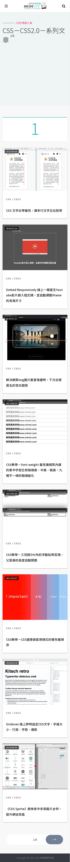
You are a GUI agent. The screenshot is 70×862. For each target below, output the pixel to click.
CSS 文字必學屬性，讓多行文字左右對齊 (34, 210)
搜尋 (63, 6)
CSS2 (17, 199)
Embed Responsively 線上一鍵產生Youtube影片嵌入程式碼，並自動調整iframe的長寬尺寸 (34, 295)
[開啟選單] (6, 6)
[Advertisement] (35, 72)
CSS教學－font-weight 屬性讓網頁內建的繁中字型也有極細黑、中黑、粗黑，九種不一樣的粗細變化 (34, 470)
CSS (8, 199)
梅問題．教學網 (35, 6)
